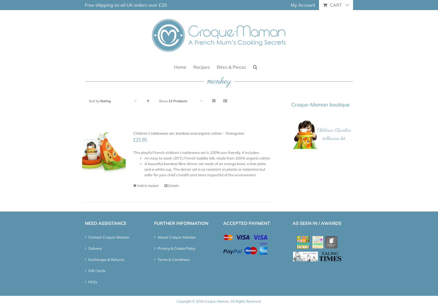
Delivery (95, 248)
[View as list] (225, 101)
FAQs (92, 282)
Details (173, 186)
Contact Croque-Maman (108, 237)
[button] (255, 67)
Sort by (100, 101)
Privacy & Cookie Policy (177, 248)
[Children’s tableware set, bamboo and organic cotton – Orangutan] (104, 151)
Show (173, 101)
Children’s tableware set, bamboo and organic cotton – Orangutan (188, 133)
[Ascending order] (147, 101)
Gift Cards (96, 270)
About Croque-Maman (177, 237)
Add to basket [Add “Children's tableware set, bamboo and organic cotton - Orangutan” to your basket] (148, 186)
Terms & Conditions (174, 259)
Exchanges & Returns (106, 259)
